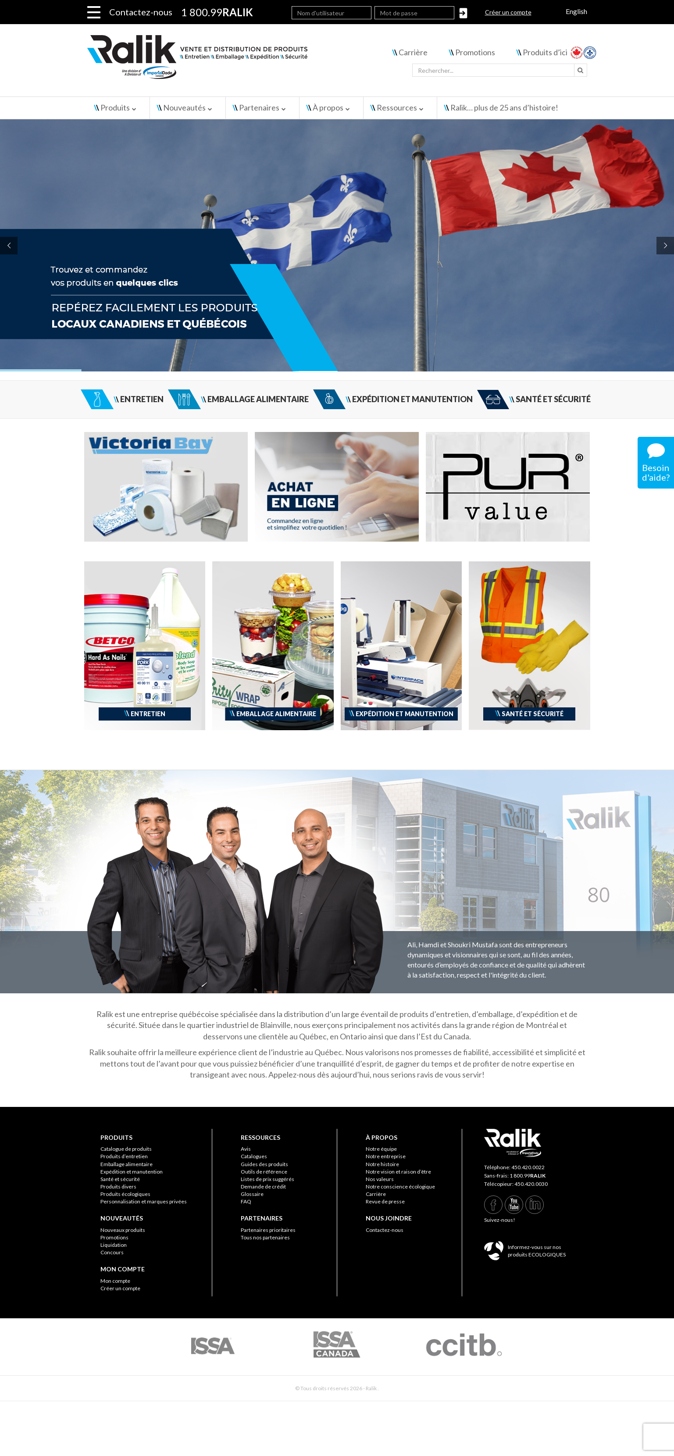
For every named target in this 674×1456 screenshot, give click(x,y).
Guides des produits (264, 1164)
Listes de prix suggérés (267, 1179)
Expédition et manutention (131, 1171)
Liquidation (113, 1245)
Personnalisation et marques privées (143, 1201)
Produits (115, 107)
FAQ (246, 1201)
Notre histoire (382, 1164)
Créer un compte (508, 12)
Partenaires (259, 107)
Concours (112, 1252)
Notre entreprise (386, 1156)
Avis (246, 1149)
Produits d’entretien (124, 1156)
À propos (328, 107)
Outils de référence (264, 1171)
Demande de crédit (263, 1186)
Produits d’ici (545, 52)
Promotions (475, 52)
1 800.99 (528, 1175)
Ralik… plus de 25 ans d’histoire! (504, 107)
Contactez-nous (140, 12)
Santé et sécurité (120, 1179)
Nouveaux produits (122, 1230)
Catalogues (254, 1156)
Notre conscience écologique (400, 1186)
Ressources (397, 107)
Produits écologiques (125, 1194)
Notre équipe (381, 1149)
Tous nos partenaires (265, 1237)
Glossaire (252, 1194)
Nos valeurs (380, 1179)
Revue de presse (385, 1201)
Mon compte (115, 1281)
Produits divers (118, 1186)
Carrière (413, 52)
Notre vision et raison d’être (398, 1171)
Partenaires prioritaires (268, 1230)
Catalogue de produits (126, 1149)
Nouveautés (184, 107)
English (576, 11)
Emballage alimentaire (126, 1164)
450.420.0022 (528, 1167)
